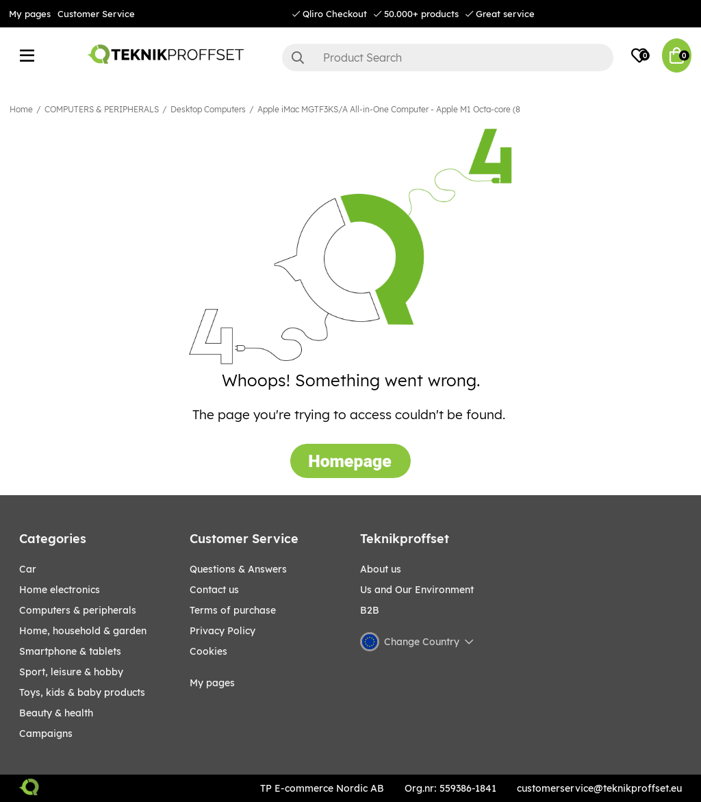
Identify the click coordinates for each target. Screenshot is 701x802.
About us (380, 569)
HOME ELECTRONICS (59, 590)
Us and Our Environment (417, 590)
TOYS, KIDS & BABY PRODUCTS (82, 692)
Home (21, 109)
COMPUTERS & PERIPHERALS (101, 109)
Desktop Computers (208, 109)
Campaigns (46, 733)
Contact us (214, 590)
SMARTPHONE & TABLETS (70, 651)
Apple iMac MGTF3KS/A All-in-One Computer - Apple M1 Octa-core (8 (388, 109)
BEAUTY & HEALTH (56, 713)
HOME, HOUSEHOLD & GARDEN (82, 631)
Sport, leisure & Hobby (71, 672)
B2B (369, 610)
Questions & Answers (238, 569)
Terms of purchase (233, 610)
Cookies (208, 651)
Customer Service (96, 13)
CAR (27, 569)
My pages (30, 13)
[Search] (447, 57)
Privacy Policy (222, 631)
